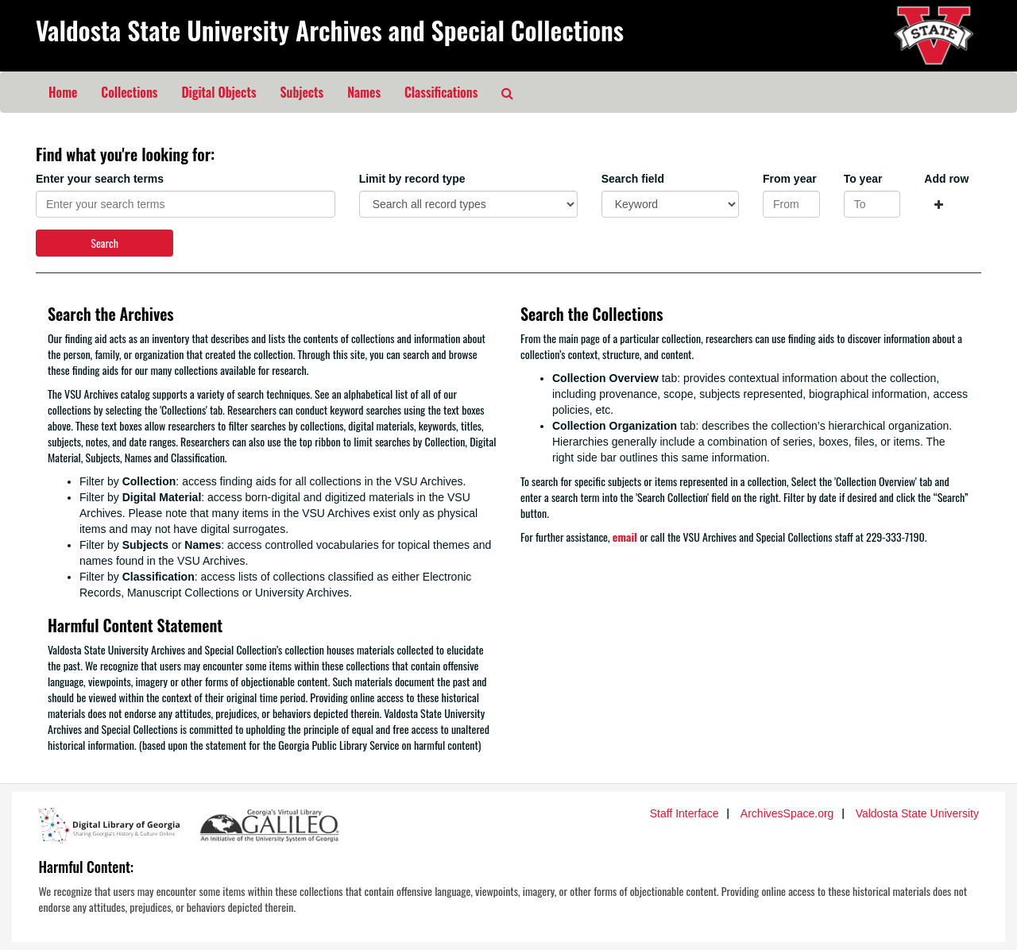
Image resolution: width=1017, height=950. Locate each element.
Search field (632, 178)
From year (790, 178)
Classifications (441, 92)
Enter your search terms (100, 178)
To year (863, 178)
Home (62, 92)
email (625, 536)
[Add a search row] (938, 204)
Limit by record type (412, 178)
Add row (946, 178)
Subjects (302, 92)
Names (364, 92)
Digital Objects (218, 92)
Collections (129, 92)
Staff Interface (684, 813)
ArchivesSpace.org (787, 813)
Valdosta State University (917, 813)
